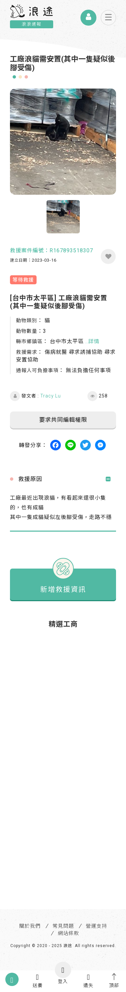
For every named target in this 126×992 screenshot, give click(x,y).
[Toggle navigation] (108, 17)
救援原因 (30, 479)
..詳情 (92, 341)
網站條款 (68, 933)
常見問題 (63, 926)
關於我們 (30, 926)
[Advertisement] (63, 697)
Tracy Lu (50, 395)
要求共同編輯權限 (63, 419)
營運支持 (96, 926)
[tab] (63, 479)
